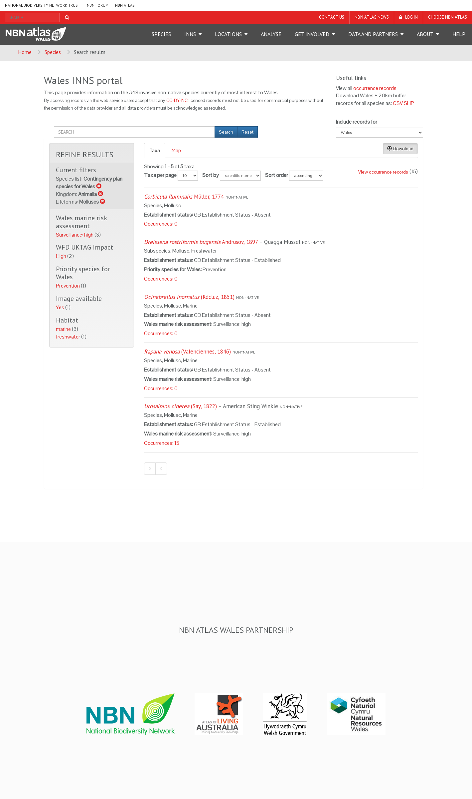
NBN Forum (97, 5)
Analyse (271, 34)
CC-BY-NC (177, 100)
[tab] (155, 150)
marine (64, 329)
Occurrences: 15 (161, 442)
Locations (228, 34)
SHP (409, 103)
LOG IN (411, 17)
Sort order (276, 175)
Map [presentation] (176, 150)
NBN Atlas (125, 5)
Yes (60, 307)
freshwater (68, 336)
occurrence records (374, 88)
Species (161, 34)
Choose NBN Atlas (447, 17)
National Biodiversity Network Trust (42, 5)
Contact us (331, 17)
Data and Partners (373, 34)
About (425, 34)
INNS (190, 34)
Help (458, 34)
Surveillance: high (75, 234)
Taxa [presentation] (154, 150)
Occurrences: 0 (161, 223)
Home (25, 52)
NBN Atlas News (372, 17)
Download (400, 149)
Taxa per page (160, 175)
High (61, 256)
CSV (398, 103)
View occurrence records (383, 172)
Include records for (356, 121)
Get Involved (312, 34)
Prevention (68, 285)
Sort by (210, 175)
